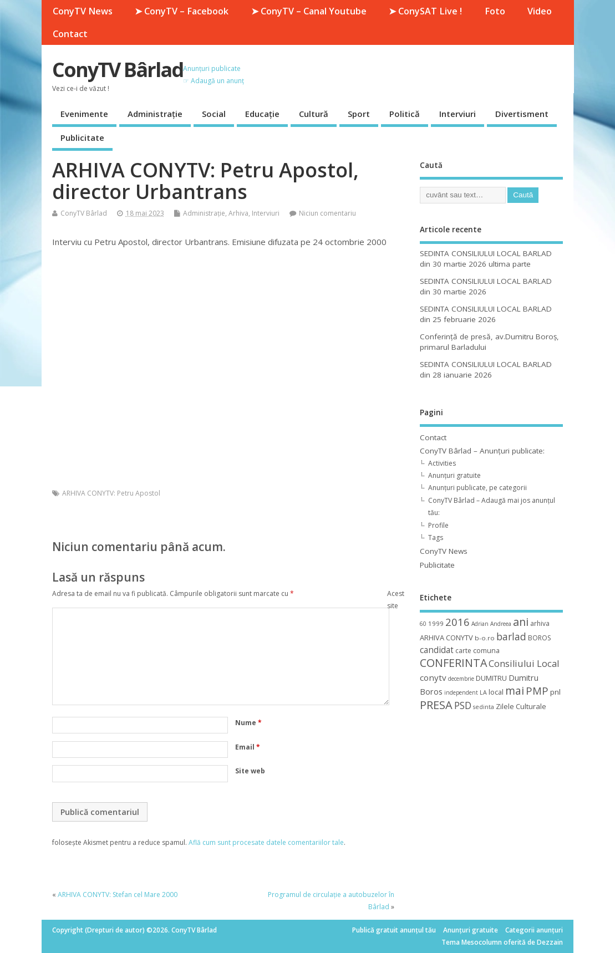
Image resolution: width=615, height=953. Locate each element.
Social (214, 113)
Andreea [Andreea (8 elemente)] (500, 624)
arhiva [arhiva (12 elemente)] (540, 623)
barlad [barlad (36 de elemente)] (511, 636)
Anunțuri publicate (212, 68)
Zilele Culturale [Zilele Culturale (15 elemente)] (521, 706)
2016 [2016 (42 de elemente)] (457, 622)
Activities (442, 463)
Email (247, 747)
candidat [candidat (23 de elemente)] (437, 650)
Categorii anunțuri (534, 930)
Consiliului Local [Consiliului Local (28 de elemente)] (524, 664)
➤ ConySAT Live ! (425, 11)
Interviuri (457, 113)
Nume (248, 722)
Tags (435, 537)
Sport (359, 113)
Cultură (313, 113)
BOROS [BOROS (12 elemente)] (539, 638)
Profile (438, 525)
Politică (404, 113)
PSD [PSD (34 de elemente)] (462, 705)
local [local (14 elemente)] (496, 692)
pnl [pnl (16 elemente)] (555, 692)
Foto (495, 11)
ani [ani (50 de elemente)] (520, 621)
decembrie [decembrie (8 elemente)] (461, 678)
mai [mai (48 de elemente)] (514, 690)
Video (539, 11)
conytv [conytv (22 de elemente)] (433, 677)
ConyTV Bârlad (117, 69)
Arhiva (238, 213)
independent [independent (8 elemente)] (461, 692)
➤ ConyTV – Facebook (181, 11)
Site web (250, 771)
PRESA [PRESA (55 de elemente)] (436, 704)
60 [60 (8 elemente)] (423, 624)
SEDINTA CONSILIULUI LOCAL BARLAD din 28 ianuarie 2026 (486, 369)
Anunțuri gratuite (454, 475)
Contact (70, 34)
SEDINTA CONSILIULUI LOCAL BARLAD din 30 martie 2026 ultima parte (486, 258)
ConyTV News (83, 11)
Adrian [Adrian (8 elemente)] (480, 624)
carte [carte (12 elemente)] (463, 650)
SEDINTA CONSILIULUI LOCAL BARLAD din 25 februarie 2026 (486, 314)
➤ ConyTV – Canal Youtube (309, 11)
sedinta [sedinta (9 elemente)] (483, 707)
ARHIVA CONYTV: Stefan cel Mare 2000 (117, 894)
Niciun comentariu (327, 213)
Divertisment (521, 113)
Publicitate (82, 137)
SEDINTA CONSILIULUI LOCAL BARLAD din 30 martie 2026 (486, 286)
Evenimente (84, 113)
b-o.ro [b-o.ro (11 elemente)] (485, 638)
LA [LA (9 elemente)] (483, 692)
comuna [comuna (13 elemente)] (486, 650)
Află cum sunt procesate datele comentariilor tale (266, 842)
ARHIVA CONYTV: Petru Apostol (111, 493)
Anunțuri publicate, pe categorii (477, 487)
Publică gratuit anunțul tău (394, 930)
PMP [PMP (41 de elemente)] (537, 690)
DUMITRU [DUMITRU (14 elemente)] (491, 678)
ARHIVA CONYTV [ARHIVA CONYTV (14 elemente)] (446, 638)
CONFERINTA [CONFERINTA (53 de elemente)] (453, 662)
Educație (262, 113)
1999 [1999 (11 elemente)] (436, 623)
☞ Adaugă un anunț (213, 80)
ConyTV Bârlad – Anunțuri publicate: (482, 451)
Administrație (155, 113)
